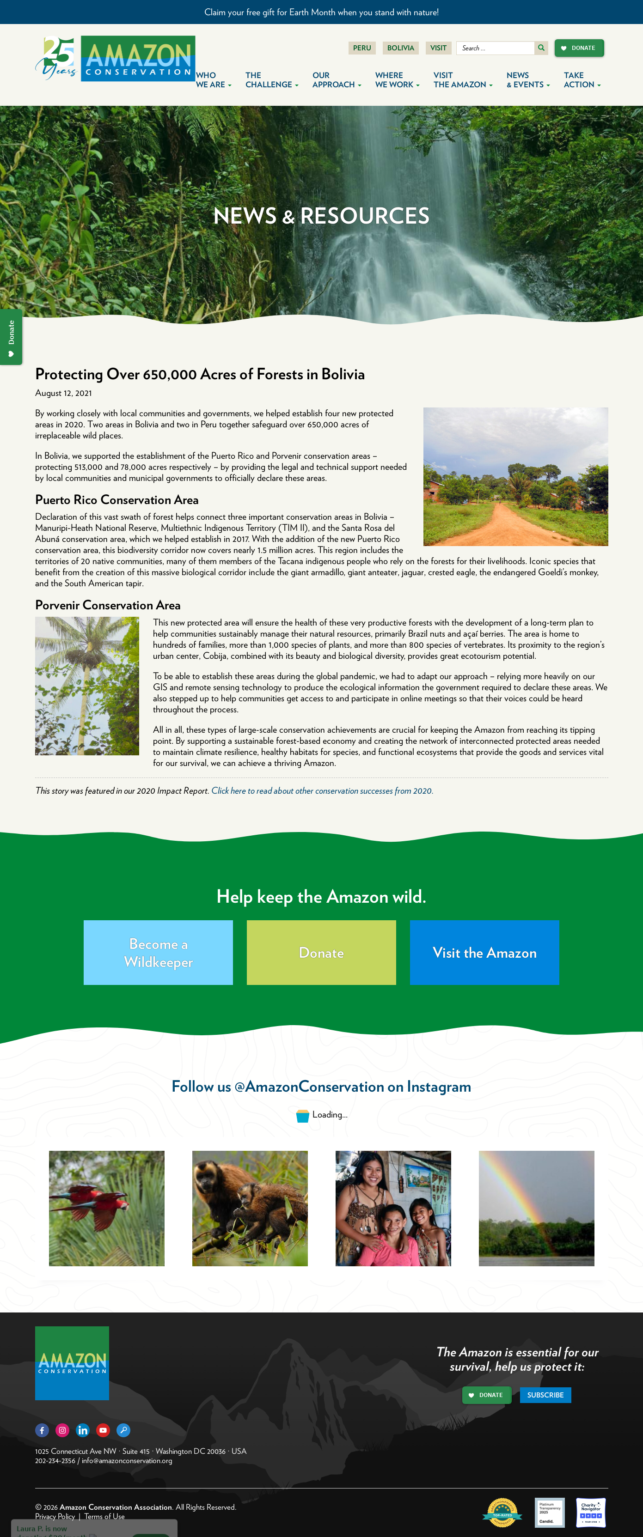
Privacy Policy (55, 1516)
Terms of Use (104, 1516)
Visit (438, 48)
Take (582, 80)
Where (397, 80)
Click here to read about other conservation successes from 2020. (322, 790)
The (272, 80)
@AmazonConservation (309, 1085)
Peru (362, 48)
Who (214, 80)
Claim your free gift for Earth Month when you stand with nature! (321, 12)
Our (336, 80)
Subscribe (545, 1395)
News (528, 80)
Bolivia (400, 48)
